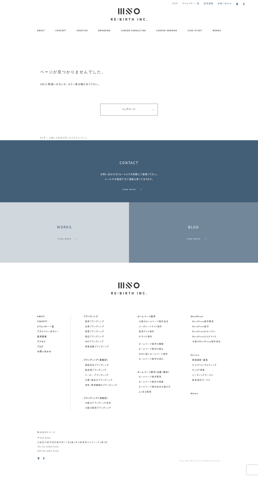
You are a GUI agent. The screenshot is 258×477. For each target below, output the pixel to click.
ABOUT (41, 31)
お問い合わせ (225, 4)
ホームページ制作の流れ (151, 369)
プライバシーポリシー (48, 341)
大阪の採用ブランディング (98, 418)
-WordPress (196, 326)
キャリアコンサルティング (204, 375)
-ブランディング (90, 326)
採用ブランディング (94, 331)
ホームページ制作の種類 (151, 354)
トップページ (138, 110)
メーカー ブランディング (97, 385)
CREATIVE (82, 31)
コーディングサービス (202, 385)
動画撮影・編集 (200, 370)
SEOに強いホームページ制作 (153, 364)
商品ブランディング (94, 346)
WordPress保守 (200, 336)
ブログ (175, 4)
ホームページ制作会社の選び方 (155, 397)
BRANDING (104, 31)
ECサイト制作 (145, 346)
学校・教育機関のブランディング (101, 395)
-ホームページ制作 (146, 326)
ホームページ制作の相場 (151, 392)
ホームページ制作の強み (151, 359)
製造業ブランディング (96, 380)
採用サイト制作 (146, 341)
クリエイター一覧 (191, 4)
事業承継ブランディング (97, 357)
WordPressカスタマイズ (204, 346)
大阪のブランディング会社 (98, 413)
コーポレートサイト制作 (150, 336)
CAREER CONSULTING (133, 31)
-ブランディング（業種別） (95, 370)
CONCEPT (60, 31)
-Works (194, 403)
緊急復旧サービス (201, 390)
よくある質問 (145, 402)
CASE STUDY (195, 31)
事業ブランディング (94, 341)
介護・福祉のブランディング (99, 390)
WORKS (217, 31)
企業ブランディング (94, 336)
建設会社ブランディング (97, 375)
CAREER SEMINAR (166, 31)
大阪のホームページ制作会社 (153, 331)
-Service (194, 365)
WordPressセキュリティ (204, 341)
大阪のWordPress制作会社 (206, 351)
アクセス (41, 351)
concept (42, 331)
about (41, 326)
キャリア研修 (198, 380)
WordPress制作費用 (203, 331)
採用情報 (208, 4)
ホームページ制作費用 (150, 387)
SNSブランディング (94, 351)
